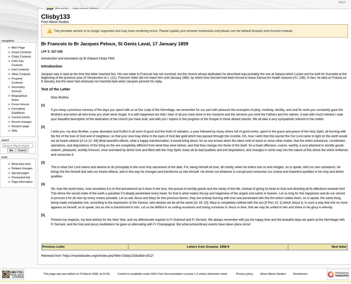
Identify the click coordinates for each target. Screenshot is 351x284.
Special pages (20, 172)
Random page (20, 126)
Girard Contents (21, 52)
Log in (342, 1)
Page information (22, 181)
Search (5, 140)
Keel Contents (20, 69)
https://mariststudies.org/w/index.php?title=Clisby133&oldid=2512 (108, 255)
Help (14, 130)
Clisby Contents (21, 56)
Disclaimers (300, 273)
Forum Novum (20, 104)
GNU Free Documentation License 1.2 (174, 273)
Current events (20, 117)
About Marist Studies (273, 273)
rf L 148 (299, 77)
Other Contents (20, 74)
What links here (21, 163)
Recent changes (21, 121)
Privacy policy (244, 273)
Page (50, 8)
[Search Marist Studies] (18, 145)
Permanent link (20, 177)
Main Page (18, 47)
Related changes (21, 168)
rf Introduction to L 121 (99, 77)
